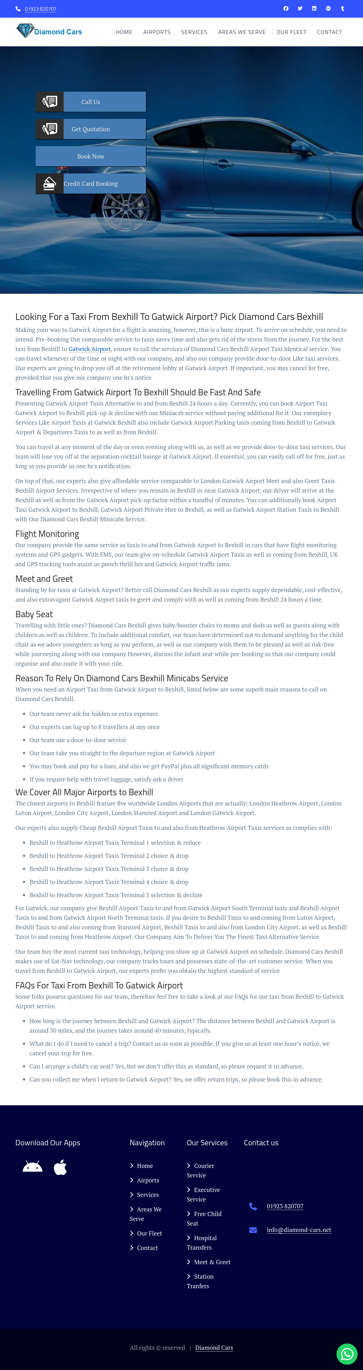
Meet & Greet (208, 1262)
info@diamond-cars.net (299, 1230)
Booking (91, 183)
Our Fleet (292, 32)
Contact (329, 32)
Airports (157, 32)
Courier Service (200, 1170)
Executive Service (203, 1194)
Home (124, 32)
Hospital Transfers (202, 1242)
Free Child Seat (204, 1218)
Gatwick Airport (90, 349)
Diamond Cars (214, 1347)
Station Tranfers (200, 1281)
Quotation (91, 129)
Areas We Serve (242, 32)
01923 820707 (41, 8)
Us (90, 102)
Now (90, 156)
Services (194, 32)
